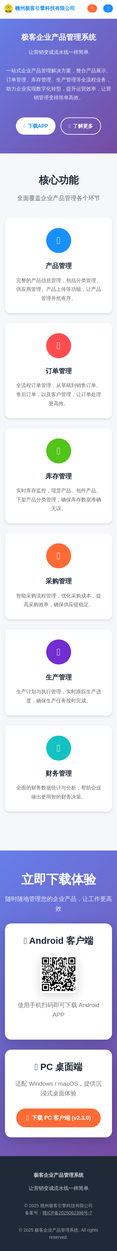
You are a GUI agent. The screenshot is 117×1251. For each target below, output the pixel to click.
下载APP (35, 126)
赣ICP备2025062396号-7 (67, 1212)
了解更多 (81, 126)
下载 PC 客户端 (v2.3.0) (58, 1118)
